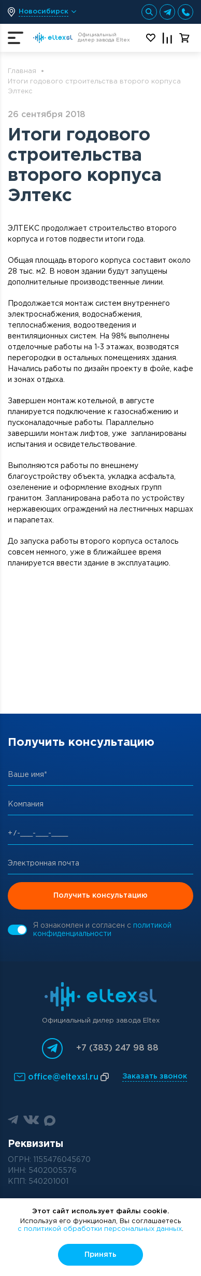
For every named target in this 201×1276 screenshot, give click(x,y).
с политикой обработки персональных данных (100, 1229)
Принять (100, 1255)
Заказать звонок (154, 1076)
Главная (22, 71)
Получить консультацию (100, 895)
